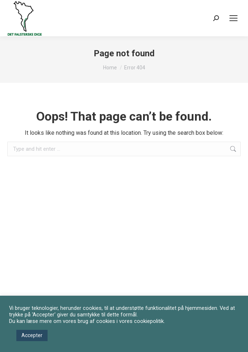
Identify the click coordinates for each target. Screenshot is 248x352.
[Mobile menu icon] (233, 18)
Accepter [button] (31, 335)
